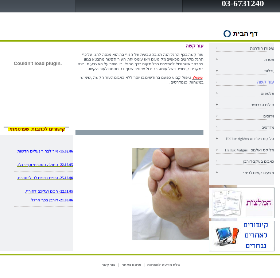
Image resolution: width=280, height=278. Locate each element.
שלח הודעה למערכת (163, 265)
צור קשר (109, 265)
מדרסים (267, 127)
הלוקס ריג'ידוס (250, 138)
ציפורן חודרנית (262, 48)
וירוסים (268, 116)
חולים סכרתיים (262, 105)
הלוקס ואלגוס (249, 150)
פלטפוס (267, 93)
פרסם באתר (131, 265)
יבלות (268, 71)
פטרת (269, 59)
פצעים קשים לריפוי (259, 172)
